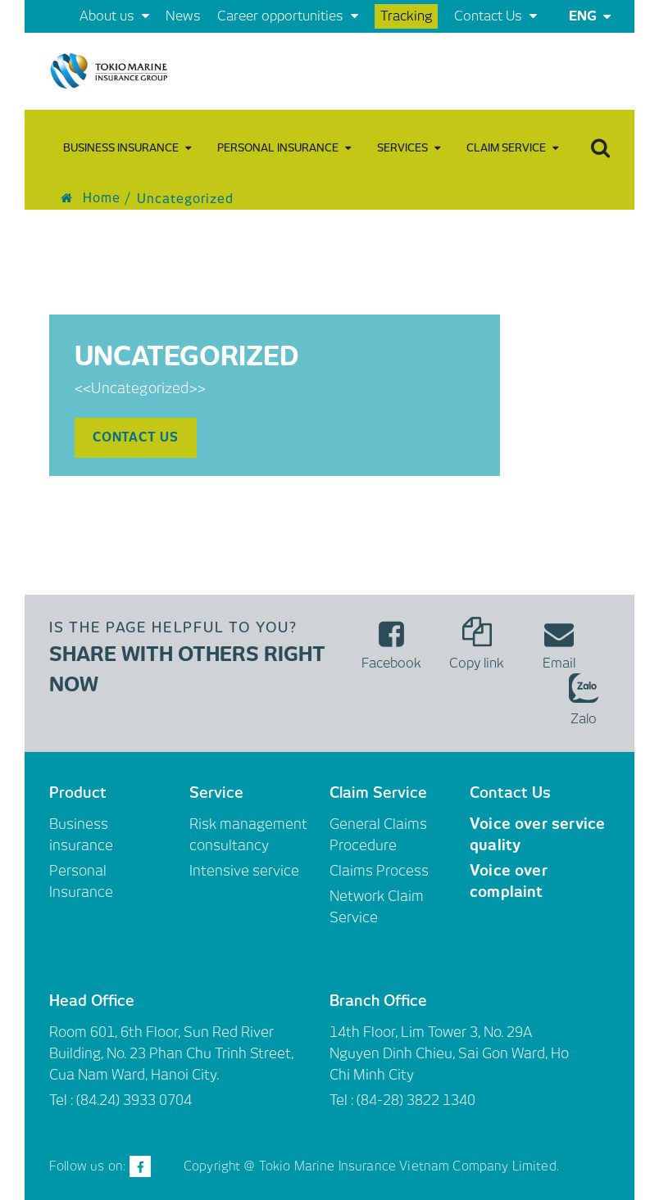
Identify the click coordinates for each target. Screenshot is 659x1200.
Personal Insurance (284, 148)
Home (90, 198)
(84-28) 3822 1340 (416, 1100)
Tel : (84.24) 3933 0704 (120, 1100)
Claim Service (512, 148)
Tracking (406, 16)
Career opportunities (287, 16)
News (183, 16)
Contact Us (495, 16)
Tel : (343, 1100)
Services (408, 148)
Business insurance (127, 148)
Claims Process (379, 871)
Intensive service (244, 871)
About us (114, 16)
